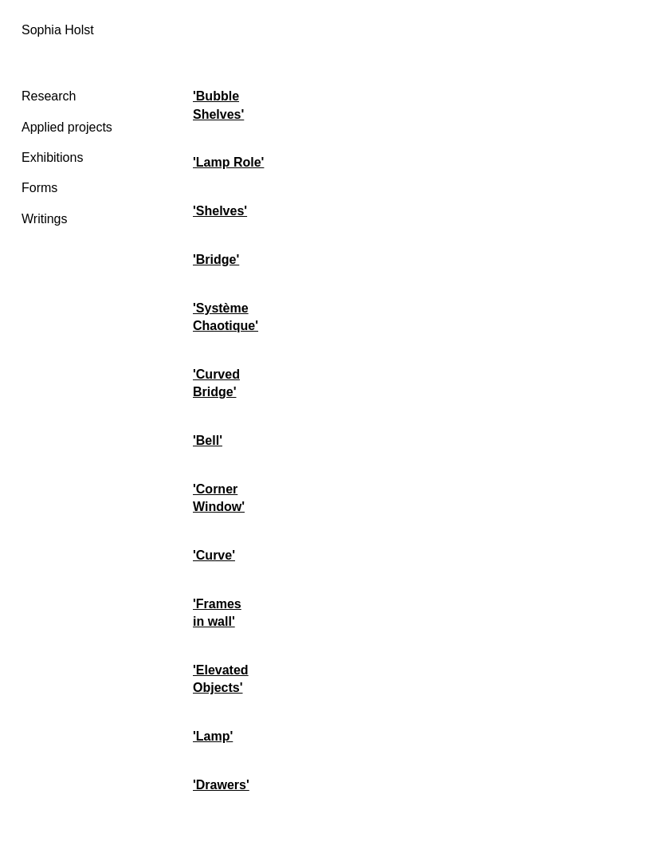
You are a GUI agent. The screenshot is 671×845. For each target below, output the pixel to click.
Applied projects (67, 127)
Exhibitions (52, 157)
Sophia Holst (58, 30)
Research (49, 96)
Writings (45, 219)
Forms (39, 188)
